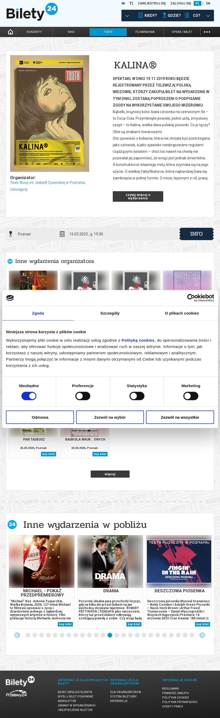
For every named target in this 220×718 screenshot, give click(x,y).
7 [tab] (69, 635)
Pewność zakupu (175, 693)
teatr (108, 32)
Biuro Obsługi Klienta (75, 692)
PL (197, 3)
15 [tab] (123, 635)
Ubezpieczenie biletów (75, 710)
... (207, 31)
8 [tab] (76, 635)
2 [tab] (35, 635)
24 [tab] (185, 635)
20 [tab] (158, 635)
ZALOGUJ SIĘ (180, 3)
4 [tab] (48, 635)
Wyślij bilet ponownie (75, 696)
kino (71, 32)
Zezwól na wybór (110, 417)
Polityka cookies (175, 697)
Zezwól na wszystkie (180, 417)
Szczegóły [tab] (110, 313)
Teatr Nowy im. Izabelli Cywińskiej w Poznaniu (47, 182)
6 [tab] (62, 635)
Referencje (118, 701)
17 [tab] (137, 635)
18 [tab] (144, 635)
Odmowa (40, 417)
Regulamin (170, 688)
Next (202, 635)
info (196, 233)
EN (208, 3)
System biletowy (123, 696)
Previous (17, 635)
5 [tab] (55, 635)
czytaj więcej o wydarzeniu (138, 196)
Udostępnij (18, 189)
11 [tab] (96, 635)
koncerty (34, 32)
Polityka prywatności (179, 702)
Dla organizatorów (125, 692)
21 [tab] (164, 635)
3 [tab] (41, 635)
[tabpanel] (42, 582)
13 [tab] (110, 635)
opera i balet (182, 32)
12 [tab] (103, 635)
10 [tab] (89, 635)
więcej (110, 474)
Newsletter (67, 701)
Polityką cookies (138, 340)
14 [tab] (117, 635)
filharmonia (145, 32)
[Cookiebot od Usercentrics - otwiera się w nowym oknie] (191, 298)
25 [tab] (192, 635)
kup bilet (48, 454)
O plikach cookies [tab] (182, 313)
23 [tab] (178, 635)
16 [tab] (130, 635)
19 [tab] (151, 635)
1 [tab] (28, 635)
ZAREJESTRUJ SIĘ (152, 3)
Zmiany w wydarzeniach (76, 705)
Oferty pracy (172, 706)
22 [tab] (171, 635)
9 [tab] (82, 635)
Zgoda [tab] (38, 313)
